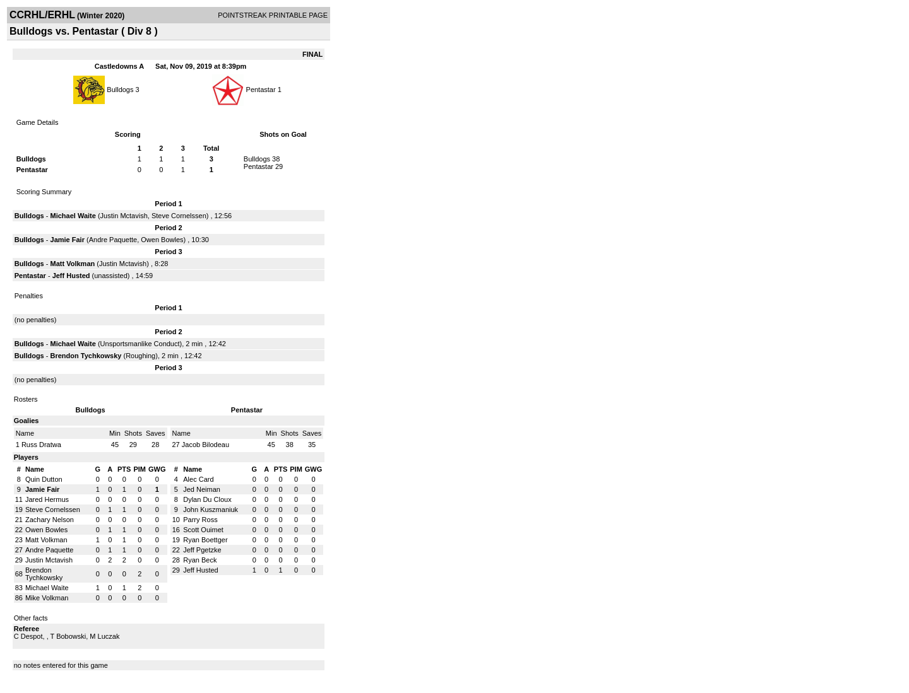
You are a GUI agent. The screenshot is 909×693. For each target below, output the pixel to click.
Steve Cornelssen (179, 215)
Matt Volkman (72, 263)
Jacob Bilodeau (205, 444)
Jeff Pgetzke (202, 550)
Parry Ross (200, 519)
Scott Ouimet (203, 529)
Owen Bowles (162, 239)
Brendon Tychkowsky (86, 355)
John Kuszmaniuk (210, 509)
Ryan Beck (200, 560)
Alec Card (198, 479)
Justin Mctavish (124, 215)
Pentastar (262, 89)
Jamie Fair (67, 239)
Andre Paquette (113, 239)
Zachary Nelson (49, 519)
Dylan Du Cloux (207, 499)
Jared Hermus (47, 499)
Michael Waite (73, 215)
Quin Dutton (43, 479)
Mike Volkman (46, 598)
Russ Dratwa (41, 444)
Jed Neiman (201, 489)
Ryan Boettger (205, 540)
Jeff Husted (71, 275)
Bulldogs (120, 89)
